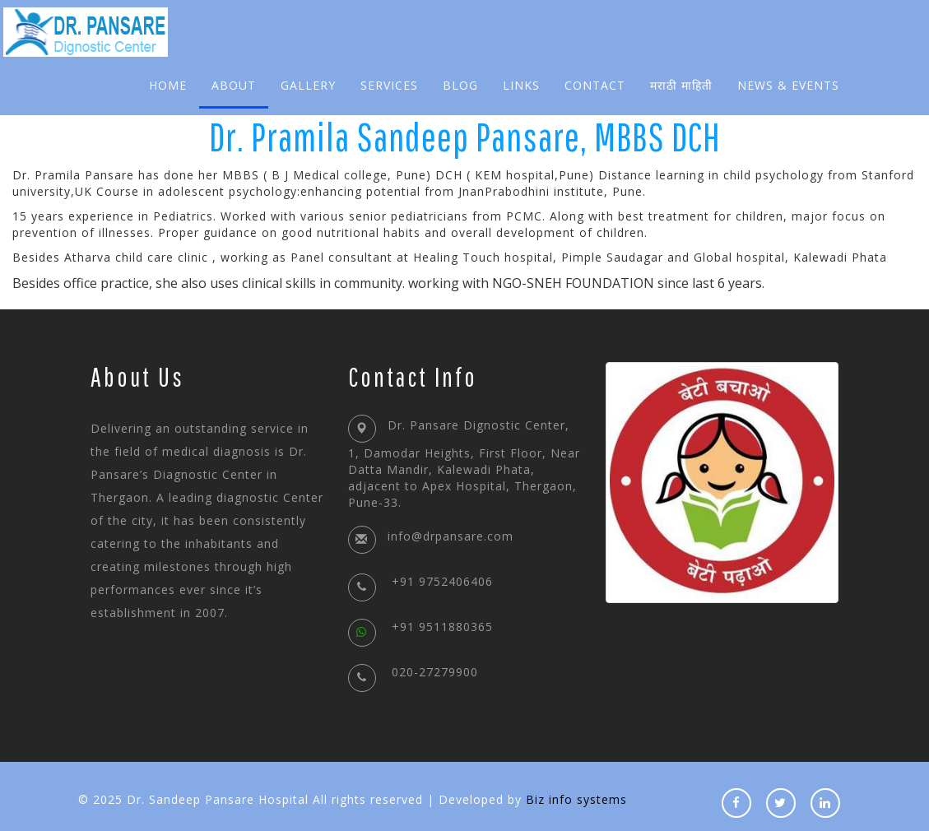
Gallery (308, 85)
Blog (460, 85)
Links (521, 85)
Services (389, 85)
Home (168, 85)
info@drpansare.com (450, 536)
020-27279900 (413, 672)
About (233, 85)
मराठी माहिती (681, 85)
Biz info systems (576, 799)
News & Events (788, 85)
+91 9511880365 (420, 626)
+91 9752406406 (420, 581)
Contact (594, 85)
